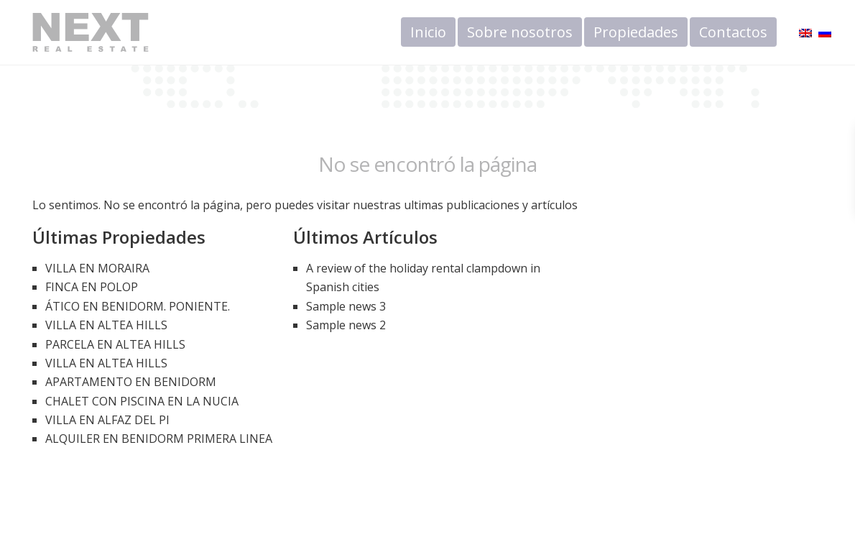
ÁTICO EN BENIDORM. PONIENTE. (137, 306)
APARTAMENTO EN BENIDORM (130, 382)
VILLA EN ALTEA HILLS (106, 325)
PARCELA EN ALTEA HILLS (115, 344)
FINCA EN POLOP (91, 287)
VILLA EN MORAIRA (97, 268)
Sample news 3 (346, 306)
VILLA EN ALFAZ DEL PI (107, 420)
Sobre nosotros (520, 32)
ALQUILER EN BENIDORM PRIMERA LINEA (158, 438)
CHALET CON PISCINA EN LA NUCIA (142, 401)
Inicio (428, 32)
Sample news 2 (346, 325)
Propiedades (635, 32)
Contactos (733, 32)
